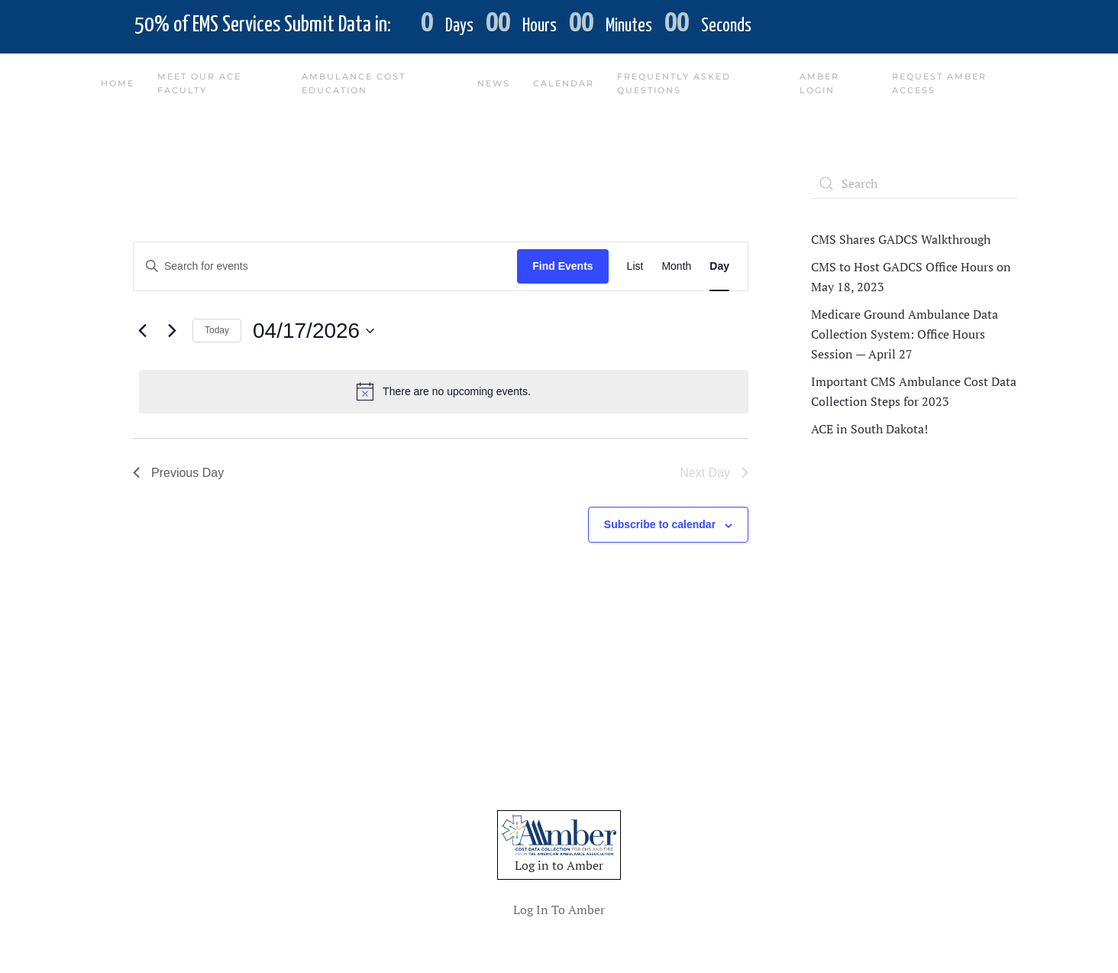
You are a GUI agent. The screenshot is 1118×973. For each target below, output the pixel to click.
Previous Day (178, 472)
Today (217, 330)
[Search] (914, 183)
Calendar (563, 83)
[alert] (443, 391)
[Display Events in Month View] (676, 266)
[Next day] (172, 331)
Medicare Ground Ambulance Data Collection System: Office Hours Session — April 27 (904, 334)
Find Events (562, 266)
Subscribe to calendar (660, 524)
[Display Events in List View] (635, 266)
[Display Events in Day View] (719, 266)
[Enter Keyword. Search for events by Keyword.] (325, 266)
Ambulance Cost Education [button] (354, 83)
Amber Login (819, 83)
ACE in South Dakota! (869, 428)
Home (117, 83)
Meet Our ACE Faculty (199, 83)
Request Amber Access (939, 83)
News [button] (493, 83)
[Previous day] (142, 331)
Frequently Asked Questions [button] (674, 83)
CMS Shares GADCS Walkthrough (900, 239)
